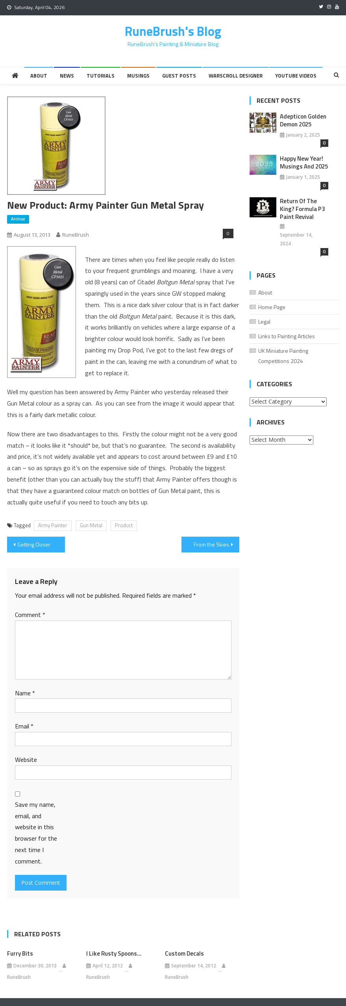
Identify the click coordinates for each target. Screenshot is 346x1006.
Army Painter (52, 525)
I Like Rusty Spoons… (114, 954)
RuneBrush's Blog (173, 31)
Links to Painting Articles (286, 336)
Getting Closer (33, 544)
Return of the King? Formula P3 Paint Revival (302, 209)
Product (124, 525)
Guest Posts (179, 76)
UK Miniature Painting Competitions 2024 (283, 355)
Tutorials (101, 76)
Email (24, 726)
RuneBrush (75, 234)
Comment (30, 614)
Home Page (271, 307)
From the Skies (211, 544)
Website (26, 759)
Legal (264, 321)
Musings (138, 76)
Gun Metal (91, 525)
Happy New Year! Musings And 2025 (304, 162)
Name (25, 693)
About (38, 76)
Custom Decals (184, 954)
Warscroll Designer (236, 76)
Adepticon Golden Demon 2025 (303, 120)
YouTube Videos (295, 76)
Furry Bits (20, 954)
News (67, 76)
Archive (18, 219)
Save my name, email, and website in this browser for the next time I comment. (36, 833)
